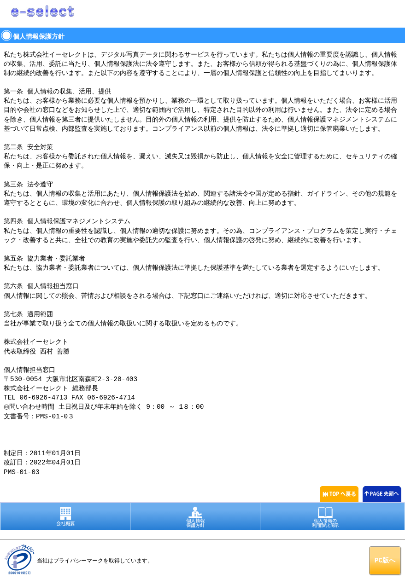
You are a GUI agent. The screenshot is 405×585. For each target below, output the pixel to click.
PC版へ (385, 559)
